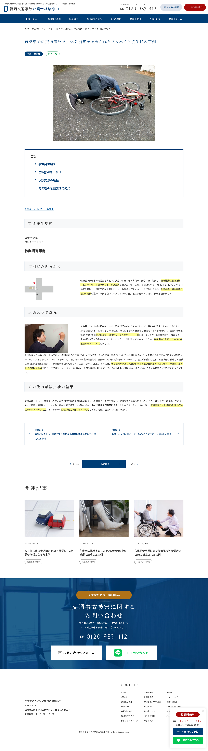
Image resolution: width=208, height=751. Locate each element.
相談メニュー (32, 18)
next (132, 464)
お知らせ (126, 4)
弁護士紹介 (155, 18)
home (123, 692)
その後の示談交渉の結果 (54, 188)
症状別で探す (126, 711)
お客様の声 (148, 720)
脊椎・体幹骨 (33, 53)
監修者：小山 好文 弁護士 (39, 209)
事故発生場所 (47, 164)
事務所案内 (115, 18)
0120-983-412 (107, 638)
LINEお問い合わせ (174, 706)
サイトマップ (172, 697)
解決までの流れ (94, 18)
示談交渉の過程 (48, 180)
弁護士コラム (175, 18)
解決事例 (73, 18)
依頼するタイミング (129, 720)
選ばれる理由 (54, 18)
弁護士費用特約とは (152, 701)
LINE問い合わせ (131, 654)
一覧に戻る (104, 464)
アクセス (141, 4)
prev (76, 464)
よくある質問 (149, 715)
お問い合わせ (172, 701)
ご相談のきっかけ (49, 172)
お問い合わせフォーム (76, 654)
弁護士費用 (135, 18)
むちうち (52, 53)
